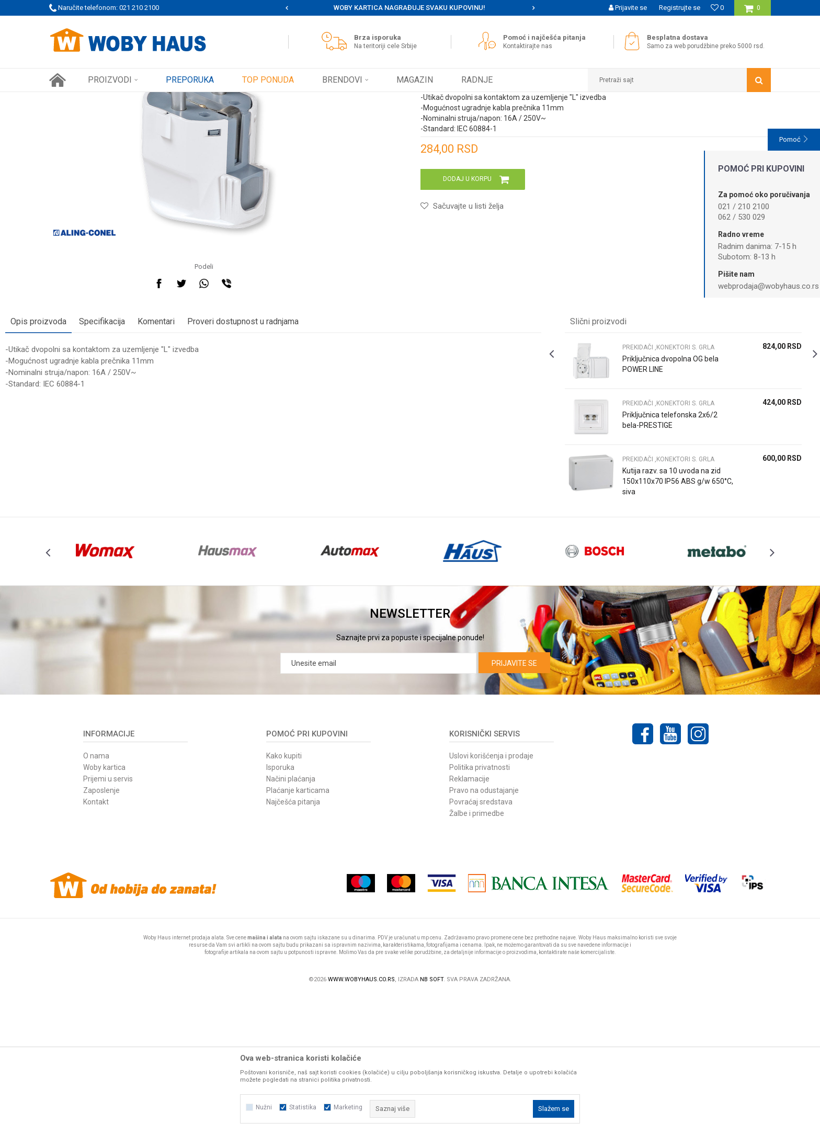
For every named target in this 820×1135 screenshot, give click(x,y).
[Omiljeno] (717, 8)
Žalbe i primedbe (476, 952)
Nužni (264, 1107)
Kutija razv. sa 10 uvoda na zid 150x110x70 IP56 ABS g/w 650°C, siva (647, 596)
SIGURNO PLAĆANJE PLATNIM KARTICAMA (409, 8)
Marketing (348, 1107)
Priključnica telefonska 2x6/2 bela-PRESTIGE (645, 535)
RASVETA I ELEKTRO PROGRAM (189, 100)
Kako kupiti (284, 895)
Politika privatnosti (479, 906)
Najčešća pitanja (293, 941)
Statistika (302, 1107)
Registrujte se (679, 8)
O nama (96, 895)
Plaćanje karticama (297, 929)
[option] (410, 8)
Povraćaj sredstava (480, 941)
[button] (679, 80)
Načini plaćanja (290, 918)
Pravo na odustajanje (484, 929)
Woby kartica (104, 906)
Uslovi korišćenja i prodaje (491, 895)
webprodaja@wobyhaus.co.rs (768, 286)
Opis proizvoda (82, 437)
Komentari (200, 437)
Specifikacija (146, 437)
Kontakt (96, 941)
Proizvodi (123, 100)
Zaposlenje (101, 929)
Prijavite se (514, 802)
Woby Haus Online (75, 100)
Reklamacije (469, 918)
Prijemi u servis (108, 918)
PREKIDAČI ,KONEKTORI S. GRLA (289, 100)
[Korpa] (752, 12)
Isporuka (280, 906)
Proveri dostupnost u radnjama (287, 437)
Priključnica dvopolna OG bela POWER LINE (648, 479)
